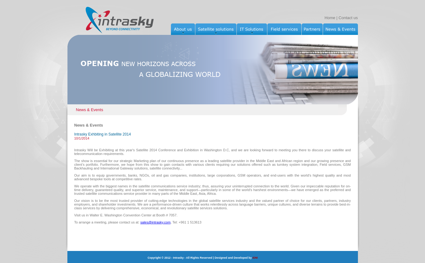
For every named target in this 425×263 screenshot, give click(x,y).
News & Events (89, 109)
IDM (255, 257)
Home (330, 17)
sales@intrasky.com (155, 222)
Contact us (348, 17)
